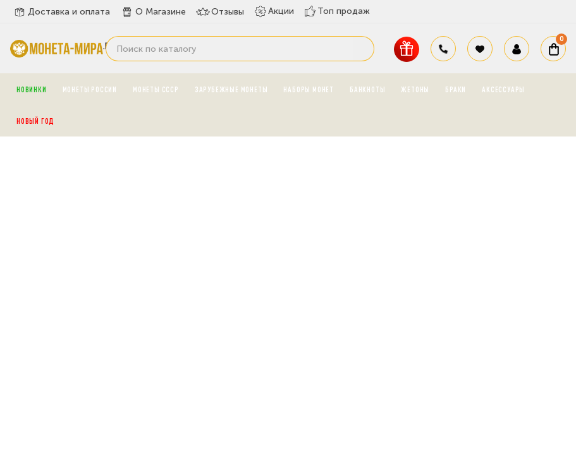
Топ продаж (337, 11)
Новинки (31, 89)
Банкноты (367, 89)
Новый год (35, 120)
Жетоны (415, 89)
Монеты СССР (156, 89)
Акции (274, 11)
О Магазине (153, 12)
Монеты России (90, 89)
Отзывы (220, 12)
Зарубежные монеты (231, 89)
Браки (455, 89)
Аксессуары (503, 89)
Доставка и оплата (61, 12)
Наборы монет (308, 89)
